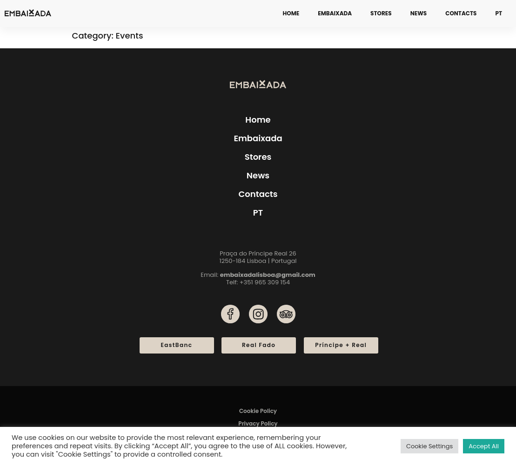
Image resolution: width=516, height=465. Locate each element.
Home (291, 13)
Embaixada (335, 13)
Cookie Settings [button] (429, 446)
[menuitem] (498, 13)
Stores (381, 13)
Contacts (460, 13)
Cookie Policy (258, 411)
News (418, 13)
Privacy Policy (257, 423)
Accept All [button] (484, 446)
